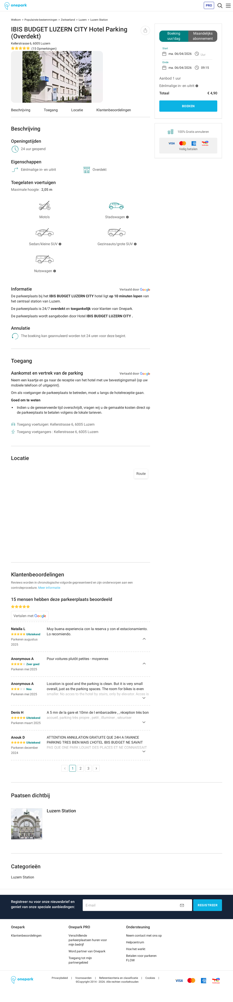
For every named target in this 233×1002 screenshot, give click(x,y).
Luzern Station (22, 877)
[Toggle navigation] (219, 5)
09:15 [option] (205, 67)
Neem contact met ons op (144, 935)
